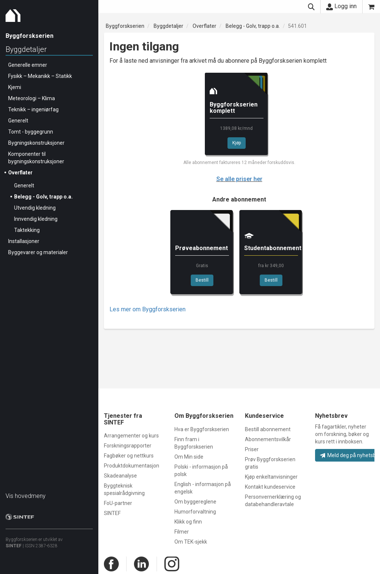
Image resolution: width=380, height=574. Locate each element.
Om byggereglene (195, 502)
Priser (252, 449)
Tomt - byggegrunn (30, 132)
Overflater (20, 173)
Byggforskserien (125, 26)
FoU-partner (118, 503)
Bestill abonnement (268, 429)
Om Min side (188, 457)
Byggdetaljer (26, 49)
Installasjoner (23, 241)
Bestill (202, 280)
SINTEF (14, 545)
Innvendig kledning (36, 219)
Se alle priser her (239, 179)
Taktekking (27, 230)
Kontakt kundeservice (270, 487)
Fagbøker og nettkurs (129, 456)
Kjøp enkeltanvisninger (271, 477)
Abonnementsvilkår (268, 439)
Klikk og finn (188, 522)
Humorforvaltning (195, 512)
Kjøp (236, 142)
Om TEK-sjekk (190, 542)
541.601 (297, 26)
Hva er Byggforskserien (201, 429)
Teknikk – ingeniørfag (33, 109)
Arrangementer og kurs (131, 436)
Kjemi (14, 87)
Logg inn (341, 6)
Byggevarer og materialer (38, 252)
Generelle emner (27, 65)
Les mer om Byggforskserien (147, 309)
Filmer (181, 532)
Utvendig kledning (35, 208)
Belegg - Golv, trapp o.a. (43, 197)
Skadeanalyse (120, 476)
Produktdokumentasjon (131, 466)
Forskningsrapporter (127, 446)
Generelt (18, 121)
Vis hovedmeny (26, 495)
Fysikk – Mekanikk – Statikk (40, 76)
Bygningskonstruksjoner (36, 143)
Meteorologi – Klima (31, 98)
